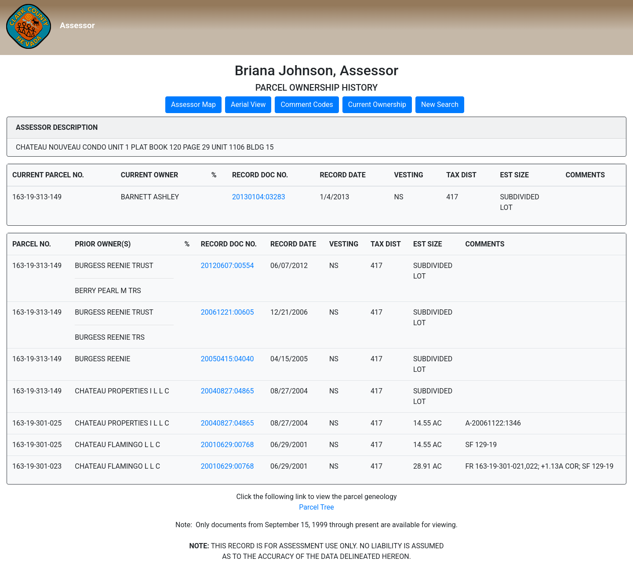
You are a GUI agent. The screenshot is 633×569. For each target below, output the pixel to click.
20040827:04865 (227, 391)
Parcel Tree (316, 507)
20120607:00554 (227, 265)
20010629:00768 (227, 445)
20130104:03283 (258, 197)
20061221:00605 (227, 312)
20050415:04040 (227, 359)
